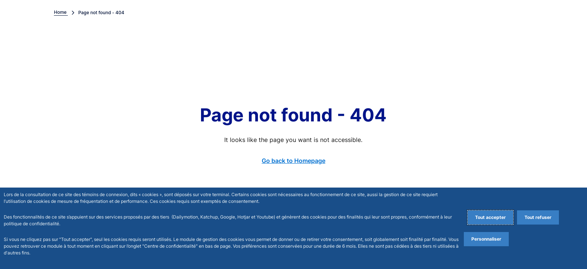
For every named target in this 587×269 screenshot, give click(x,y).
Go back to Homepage (293, 160)
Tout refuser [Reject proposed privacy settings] (537, 217)
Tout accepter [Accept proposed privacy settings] (490, 217)
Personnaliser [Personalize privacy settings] (486, 239)
